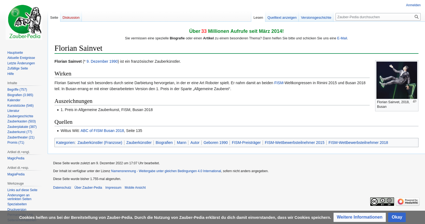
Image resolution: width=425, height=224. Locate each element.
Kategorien (65, 142)
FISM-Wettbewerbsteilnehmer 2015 (294, 142)
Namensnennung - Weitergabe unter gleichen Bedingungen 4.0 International (166, 171)
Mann (181, 142)
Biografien (164, 142)
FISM (278, 83)
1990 (113, 61)
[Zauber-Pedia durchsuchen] (378, 17)
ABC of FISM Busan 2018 (102, 130)
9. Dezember (97, 61)
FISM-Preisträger (246, 142)
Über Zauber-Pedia (88, 188)
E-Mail (342, 38)
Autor (194, 142)
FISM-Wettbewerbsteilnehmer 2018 (358, 142)
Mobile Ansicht (135, 188)
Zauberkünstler (139, 142)
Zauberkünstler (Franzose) (100, 142)
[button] (359, 217)
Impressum (113, 188)
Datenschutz (62, 188)
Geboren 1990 (216, 142)
